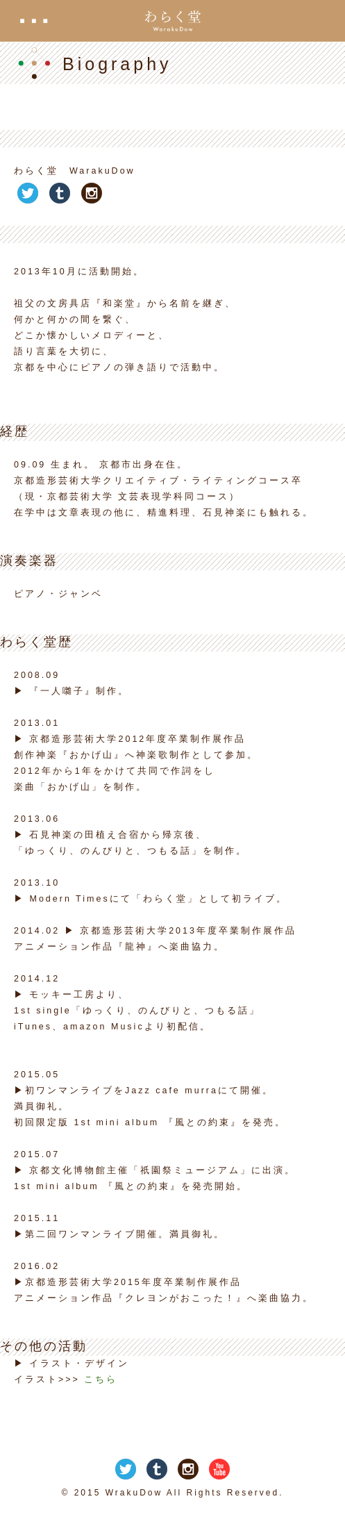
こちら (100, 1379)
